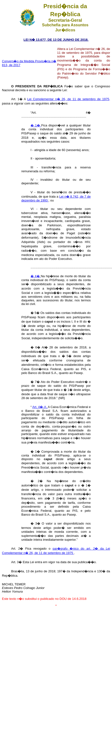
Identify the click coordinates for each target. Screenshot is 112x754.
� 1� (36, 125)
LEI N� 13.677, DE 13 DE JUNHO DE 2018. (56, 40)
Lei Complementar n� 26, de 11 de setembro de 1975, (68, 99)
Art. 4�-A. (40, 407)
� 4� (36, 276)
